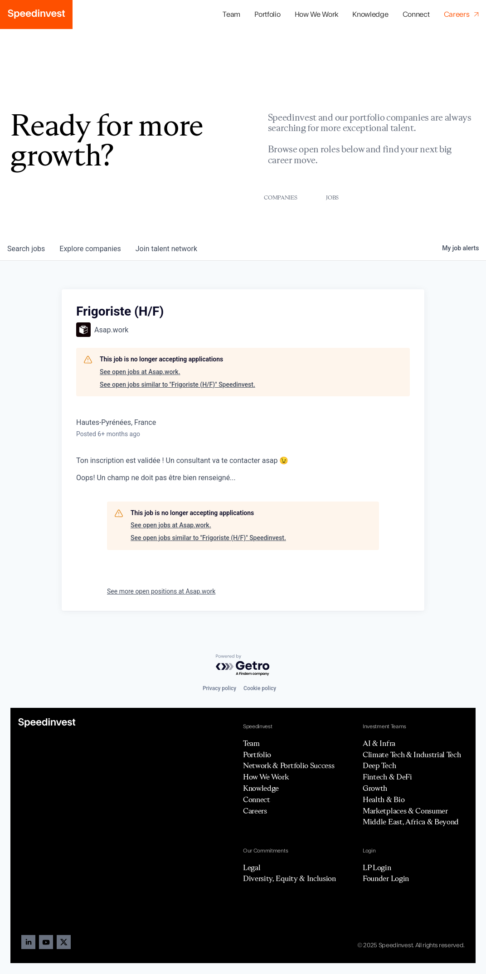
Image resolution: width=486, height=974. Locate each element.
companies (90, 248)
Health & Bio (383, 799)
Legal (251, 867)
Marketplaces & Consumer (405, 810)
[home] (36, 14)
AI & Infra (379, 743)
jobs (26, 248)
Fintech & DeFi (387, 776)
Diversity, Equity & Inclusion (289, 878)
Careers (255, 810)
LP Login (377, 867)
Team (231, 14)
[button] (267, 15)
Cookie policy (259, 688)
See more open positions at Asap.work (161, 591)
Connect (416, 14)
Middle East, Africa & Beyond (411, 821)
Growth (375, 788)
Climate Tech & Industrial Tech (412, 754)
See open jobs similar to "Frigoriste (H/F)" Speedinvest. (177, 384)
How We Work (316, 14)
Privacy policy (219, 688)
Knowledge (370, 14)
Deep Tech (379, 765)
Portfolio (257, 754)
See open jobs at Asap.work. (140, 371)
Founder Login (386, 878)
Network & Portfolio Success (288, 765)
